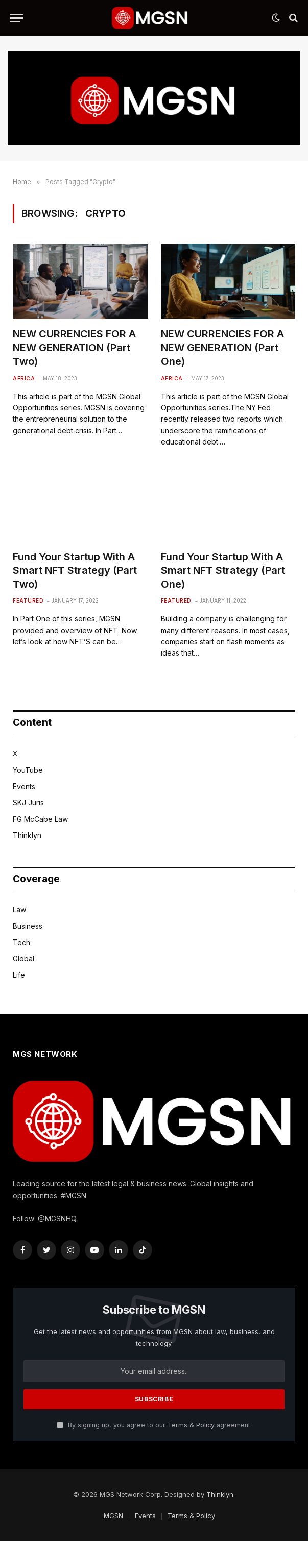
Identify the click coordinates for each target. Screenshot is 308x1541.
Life (19, 975)
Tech (21, 942)
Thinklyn (27, 835)
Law (19, 909)
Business (27, 926)
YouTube (28, 770)
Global (23, 958)
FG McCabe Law (40, 819)
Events (24, 786)
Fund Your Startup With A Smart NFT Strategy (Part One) (223, 570)
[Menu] (16, 18)
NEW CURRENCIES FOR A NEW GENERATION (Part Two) (74, 348)
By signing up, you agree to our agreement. (154, 1425)
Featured (28, 600)
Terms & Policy (191, 1425)
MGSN (113, 1515)
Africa (24, 378)
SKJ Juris (28, 802)
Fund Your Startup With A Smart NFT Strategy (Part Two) (75, 570)
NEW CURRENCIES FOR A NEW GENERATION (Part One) (222, 348)
